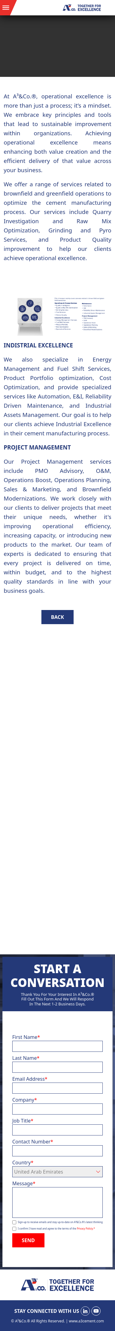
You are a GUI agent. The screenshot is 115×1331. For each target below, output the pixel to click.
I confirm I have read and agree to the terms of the (56, 1228)
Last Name (26, 1058)
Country (22, 1162)
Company (24, 1099)
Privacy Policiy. (86, 1228)
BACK (57, 617)
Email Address (30, 1078)
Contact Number (32, 1141)
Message (24, 1183)
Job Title (22, 1120)
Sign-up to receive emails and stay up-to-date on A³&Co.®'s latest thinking (60, 1222)
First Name (26, 1037)
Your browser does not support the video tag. (57, 46)
